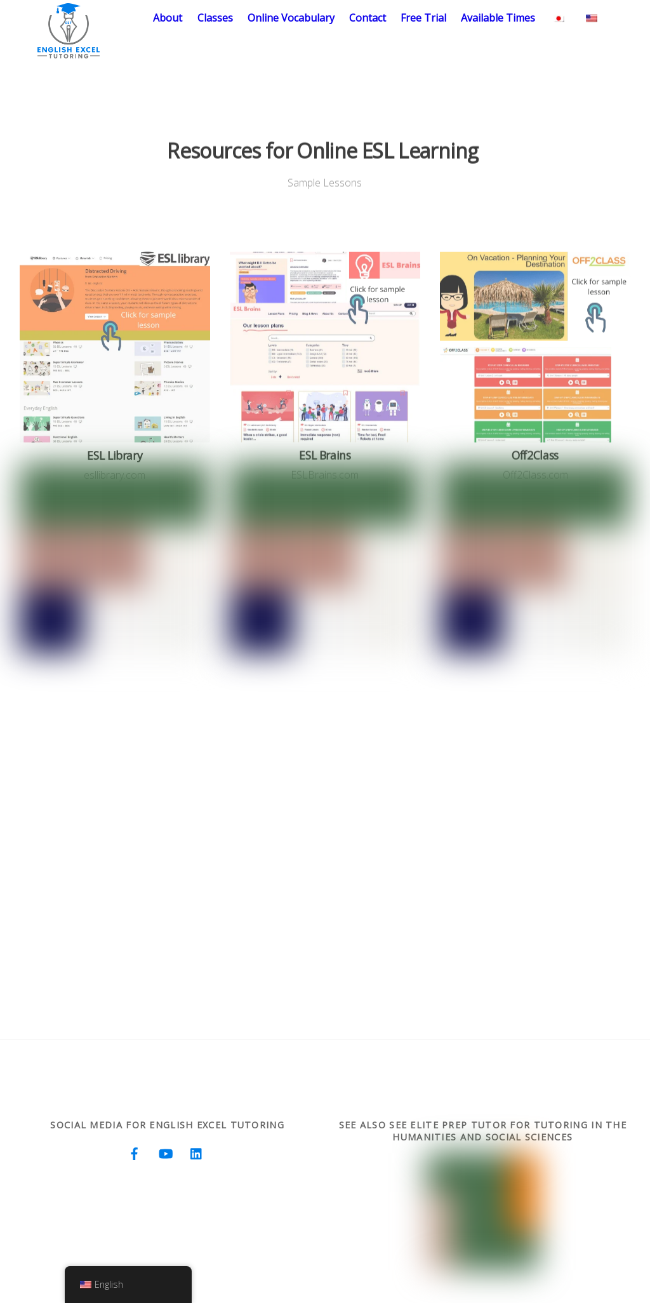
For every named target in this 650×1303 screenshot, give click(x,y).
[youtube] (165, 1152)
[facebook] (134, 1152)
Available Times (498, 18)
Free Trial (423, 18)
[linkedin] (196, 1152)
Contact (367, 18)
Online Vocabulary (291, 18)
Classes (215, 18)
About (167, 18)
